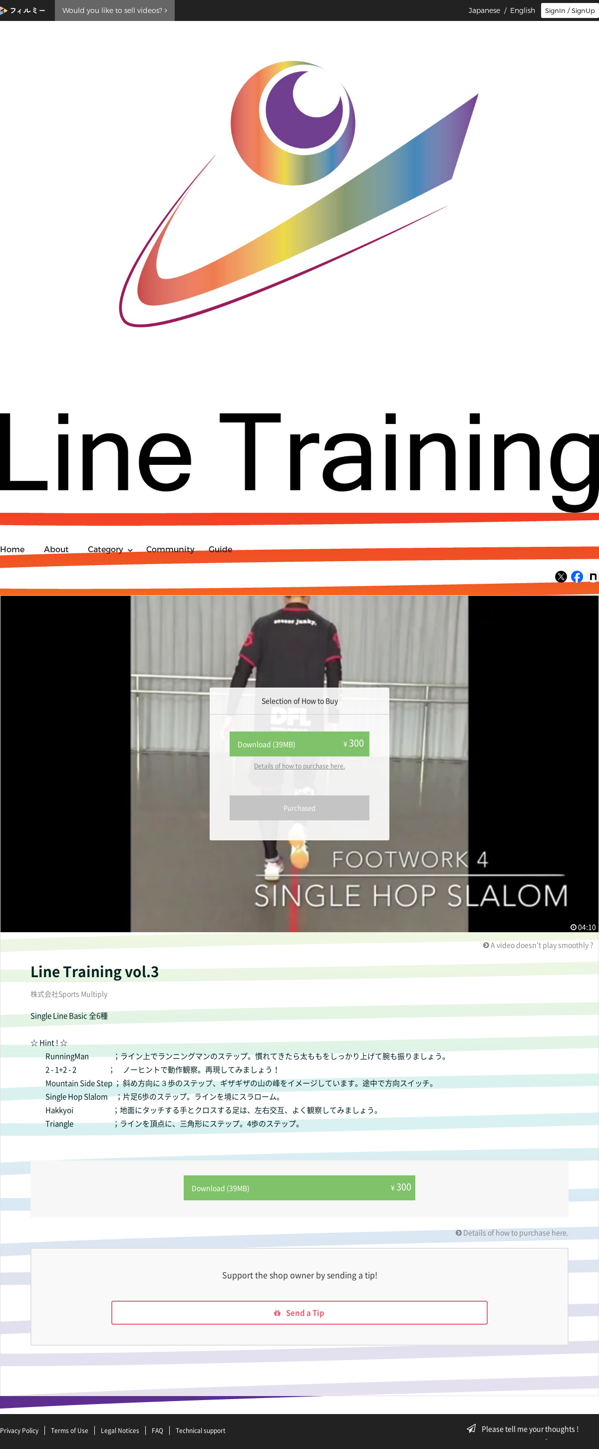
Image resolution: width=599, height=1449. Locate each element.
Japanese (484, 10)
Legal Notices (120, 1430)
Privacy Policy (19, 1430)
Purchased (299, 807)
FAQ (157, 1430)
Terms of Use (69, 1430)
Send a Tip (299, 1312)
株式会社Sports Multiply (68, 994)
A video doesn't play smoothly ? (538, 945)
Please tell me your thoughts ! (526, 1429)
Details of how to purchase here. (299, 765)
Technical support (201, 1430)
